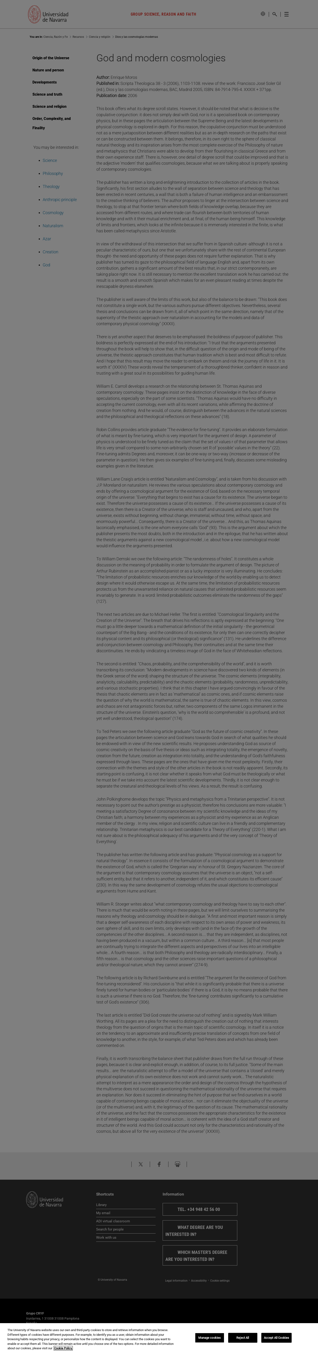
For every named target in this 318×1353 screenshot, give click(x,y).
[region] (159, 1338)
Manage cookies (209, 1337)
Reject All (242, 1337)
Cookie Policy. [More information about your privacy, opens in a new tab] (63, 1348)
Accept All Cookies (276, 1337)
